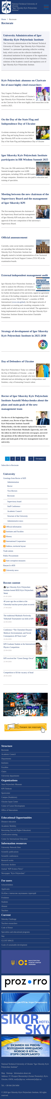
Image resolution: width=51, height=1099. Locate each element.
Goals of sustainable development (14, 945)
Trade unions (8, 551)
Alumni (4, 906)
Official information (13, 527)
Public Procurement (10, 556)
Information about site (22, 1073)
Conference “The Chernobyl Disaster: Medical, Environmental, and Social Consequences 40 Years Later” (18, 633)
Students (4, 902)
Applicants (5, 889)
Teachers (4, 911)
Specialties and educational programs (15, 932)
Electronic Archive (8, 865)
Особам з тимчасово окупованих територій (18, 893)
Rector (9, 486)
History (9, 536)
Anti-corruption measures (15, 561)
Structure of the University (17, 516)
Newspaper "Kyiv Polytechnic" (13, 873)
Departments (6, 759)
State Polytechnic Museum (11, 784)
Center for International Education (14, 839)
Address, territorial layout (16, 546)
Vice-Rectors (12, 491)
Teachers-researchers (9, 923)
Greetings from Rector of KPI (14, 478)
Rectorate (11, 496)
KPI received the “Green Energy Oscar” (19, 658)
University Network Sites (11, 847)
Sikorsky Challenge (8, 919)
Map (3, 1073)
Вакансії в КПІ (9, 565)
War (2, 936)
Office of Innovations (9, 810)
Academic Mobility (8, 826)
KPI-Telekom (6, 789)
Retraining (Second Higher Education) (16, 830)
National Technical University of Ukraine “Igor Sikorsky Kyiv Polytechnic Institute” (24, 7)
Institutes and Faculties (15, 532)
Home (3, 19)
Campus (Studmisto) (9, 797)
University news (12, 570)
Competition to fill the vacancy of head (18, 673)
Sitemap (9, 1073)
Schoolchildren (7, 885)
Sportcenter (5, 793)
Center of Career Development (13, 806)
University (9, 473)
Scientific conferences (9, 856)
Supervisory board (14, 502)
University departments (10, 776)
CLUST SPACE (7, 941)
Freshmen (5, 898)
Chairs (3, 772)
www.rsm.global (18, 302)
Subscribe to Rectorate (10, 465)
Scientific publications (9, 852)
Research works (7, 860)
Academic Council (14, 511)
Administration (13, 482)
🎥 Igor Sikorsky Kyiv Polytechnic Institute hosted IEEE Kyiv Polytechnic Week (19, 590)
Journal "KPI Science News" (12, 869)
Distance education (8, 822)
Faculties (4, 767)
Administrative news (15, 521)
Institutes (4, 763)
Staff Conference (13, 506)
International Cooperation (16, 541)
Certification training (9, 835)
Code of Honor (7, 928)
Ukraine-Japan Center (9, 802)
